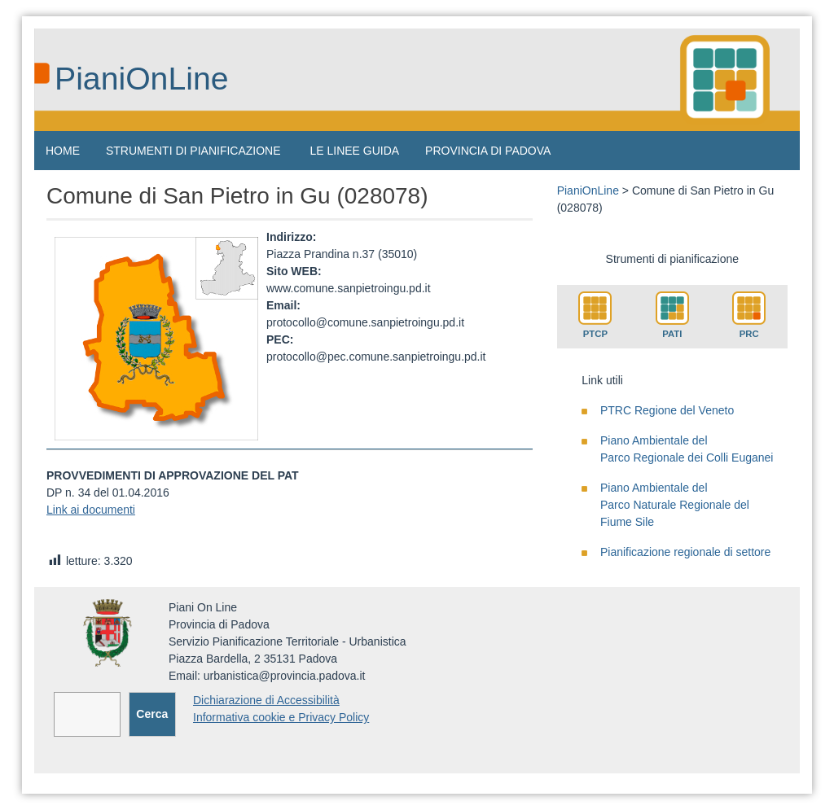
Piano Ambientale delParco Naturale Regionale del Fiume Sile (674, 504)
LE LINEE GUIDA (354, 150)
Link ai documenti (90, 509)
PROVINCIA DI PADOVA (488, 150)
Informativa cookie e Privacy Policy (281, 717)
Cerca (152, 713)
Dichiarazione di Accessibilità (266, 700)
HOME (63, 150)
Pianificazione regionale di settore (685, 551)
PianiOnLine (142, 78)
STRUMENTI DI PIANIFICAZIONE (193, 150)
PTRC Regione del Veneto (667, 410)
